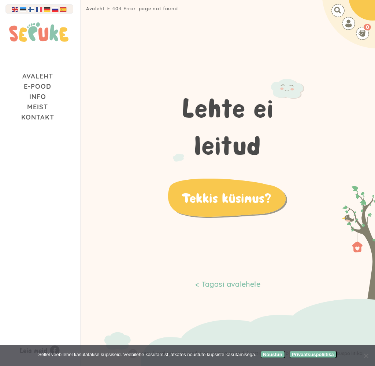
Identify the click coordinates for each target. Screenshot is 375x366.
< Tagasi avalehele (227, 284)
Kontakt (37, 117)
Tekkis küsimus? (226, 198)
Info (37, 96)
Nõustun (272, 354)
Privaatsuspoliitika (313, 354)
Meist (37, 107)
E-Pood (37, 86)
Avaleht (37, 76)
